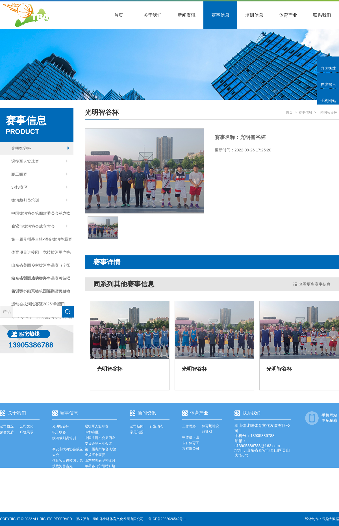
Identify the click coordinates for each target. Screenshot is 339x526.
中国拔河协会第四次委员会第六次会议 (41, 215)
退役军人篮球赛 (39, 161)
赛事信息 (220, 15)
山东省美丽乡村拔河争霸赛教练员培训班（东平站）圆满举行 (41, 280)
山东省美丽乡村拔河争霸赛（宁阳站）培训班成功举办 (41, 267)
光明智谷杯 (40, 148)
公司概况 (7, 426)
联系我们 (322, 15)
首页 (118, 15)
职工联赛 (39, 174)
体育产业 (288, 15)
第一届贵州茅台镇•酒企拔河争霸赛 (41, 239)
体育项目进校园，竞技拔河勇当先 (41, 252)
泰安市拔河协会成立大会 (39, 226)
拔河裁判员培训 (39, 200)
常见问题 (137, 432)
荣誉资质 (7, 432)
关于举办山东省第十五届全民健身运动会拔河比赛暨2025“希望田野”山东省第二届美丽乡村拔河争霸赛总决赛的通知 (41, 293)
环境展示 (26, 432)
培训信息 (254, 15)
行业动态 (156, 426)
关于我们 (153, 15)
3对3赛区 (39, 187)
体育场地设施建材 (210, 429)
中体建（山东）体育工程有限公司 (190, 443)
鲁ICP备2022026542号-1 (167, 519)
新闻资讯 (186, 15)
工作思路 (189, 426)
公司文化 (26, 426)
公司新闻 (137, 426)
